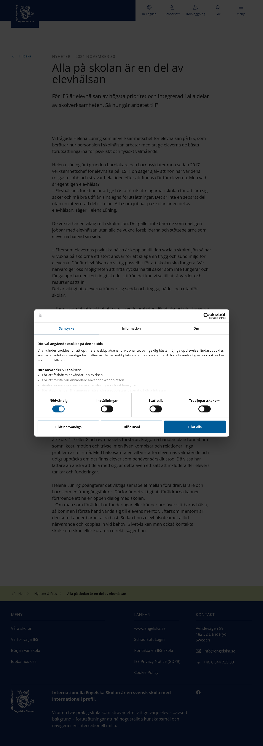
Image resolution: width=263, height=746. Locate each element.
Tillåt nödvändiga (68, 427)
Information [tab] (131, 328)
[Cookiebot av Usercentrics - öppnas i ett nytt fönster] (207, 316)
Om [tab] (196, 328)
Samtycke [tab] (66, 328)
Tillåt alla (195, 427)
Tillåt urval (131, 427)
